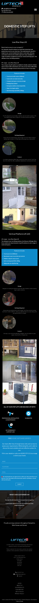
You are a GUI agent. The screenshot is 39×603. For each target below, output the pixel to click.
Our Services (19, 589)
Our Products (19, 587)
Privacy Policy (19, 593)
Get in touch (20, 591)
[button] (35, 10)
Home (19, 583)
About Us (19, 585)
